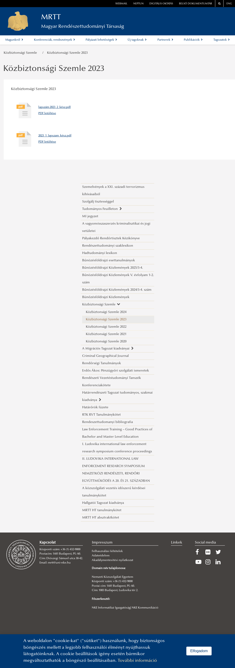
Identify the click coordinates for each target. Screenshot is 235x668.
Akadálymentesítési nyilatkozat (112, 560)
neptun (138, 4)
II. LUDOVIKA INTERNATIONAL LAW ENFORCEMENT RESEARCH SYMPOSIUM (113, 462)
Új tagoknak (137, 40)
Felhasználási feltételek (107, 551)
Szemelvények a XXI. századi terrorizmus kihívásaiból (113, 190)
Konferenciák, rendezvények (54, 40)
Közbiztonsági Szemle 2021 (106, 334)
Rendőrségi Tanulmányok (101, 363)
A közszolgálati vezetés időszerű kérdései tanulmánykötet (113, 492)
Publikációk (193, 40)
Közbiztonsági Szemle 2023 (67, 53)
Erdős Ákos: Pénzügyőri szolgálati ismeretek (115, 370)
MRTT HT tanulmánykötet (101, 510)
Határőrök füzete (95, 407)
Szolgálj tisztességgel (98, 201)
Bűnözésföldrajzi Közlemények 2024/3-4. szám (116, 290)
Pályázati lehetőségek (101, 40)
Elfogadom (199, 651)
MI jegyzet (90, 216)
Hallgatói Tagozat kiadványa (103, 503)
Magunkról (14, 40)
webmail (121, 4)
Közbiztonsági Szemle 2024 (106, 312)
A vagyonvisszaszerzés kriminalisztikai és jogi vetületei (116, 227)
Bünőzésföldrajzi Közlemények (105, 297)
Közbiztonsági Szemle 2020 (106, 341)
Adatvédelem (100, 555)
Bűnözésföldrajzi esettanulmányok (108, 260)
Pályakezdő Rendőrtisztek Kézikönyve (111, 238)
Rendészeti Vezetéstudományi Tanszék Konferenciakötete (111, 381)
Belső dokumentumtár (195, 4)
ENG (229, 4)
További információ (137, 661)
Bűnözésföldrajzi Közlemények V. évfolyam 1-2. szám (118, 278)
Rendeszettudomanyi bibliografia (107, 422)
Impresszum (102, 542)
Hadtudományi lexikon (99, 253)
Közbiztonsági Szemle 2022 (106, 327)
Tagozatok (221, 40)
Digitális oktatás (161, 4)
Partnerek (165, 40)
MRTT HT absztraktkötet (100, 517)
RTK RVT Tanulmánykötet (101, 415)
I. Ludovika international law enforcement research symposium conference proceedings (117, 448)
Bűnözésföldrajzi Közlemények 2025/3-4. (112, 268)
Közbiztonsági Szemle (21, 53)
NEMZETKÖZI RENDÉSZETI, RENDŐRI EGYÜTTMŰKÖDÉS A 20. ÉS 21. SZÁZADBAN (116, 477)
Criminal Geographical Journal (105, 356)
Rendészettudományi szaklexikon (107, 246)
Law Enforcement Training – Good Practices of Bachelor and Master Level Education (117, 433)
